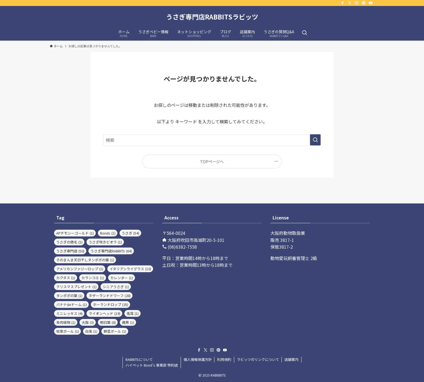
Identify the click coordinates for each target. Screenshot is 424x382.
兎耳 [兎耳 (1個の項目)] (133, 313)
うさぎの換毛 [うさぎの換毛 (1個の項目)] (69, 242)
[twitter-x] (349, 3)
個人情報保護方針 (198, 359)
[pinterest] (363, 3)
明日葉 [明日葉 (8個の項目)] (108, 322)
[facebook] (342, 3)
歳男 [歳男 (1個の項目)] (128, 322)
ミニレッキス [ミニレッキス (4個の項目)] (69, 313)
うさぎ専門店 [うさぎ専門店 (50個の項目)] (70, 250)
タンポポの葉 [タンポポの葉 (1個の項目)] (69, 295)
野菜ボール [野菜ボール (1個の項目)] (115, 331)
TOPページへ (212, 161)
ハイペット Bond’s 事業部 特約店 (151, 365)
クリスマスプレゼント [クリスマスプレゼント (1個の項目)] (76, 286)
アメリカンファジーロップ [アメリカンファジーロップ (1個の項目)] (79, 268)
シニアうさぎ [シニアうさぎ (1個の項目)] (116, 286)
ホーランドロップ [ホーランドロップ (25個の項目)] (110, 304)
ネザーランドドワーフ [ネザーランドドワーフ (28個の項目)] (110, 295)
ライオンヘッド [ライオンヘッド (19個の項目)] (104, 313)
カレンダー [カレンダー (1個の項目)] (121, 277)
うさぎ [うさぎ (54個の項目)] (130, 233)
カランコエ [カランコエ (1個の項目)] (92, 277)
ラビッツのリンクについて (258, 359)
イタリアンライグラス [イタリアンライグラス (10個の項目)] (130, 268)
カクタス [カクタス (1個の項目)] (65, 277)
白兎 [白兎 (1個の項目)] (91, 331)
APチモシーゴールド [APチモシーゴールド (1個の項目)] (75, 233)
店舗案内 (291, 359)
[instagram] (356, 3)
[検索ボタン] (304, 33)
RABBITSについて (139, 359)
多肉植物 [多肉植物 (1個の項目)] (65, 322)
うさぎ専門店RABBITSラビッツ (212, 17)
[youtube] (370, 3)
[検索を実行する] (315, 140)
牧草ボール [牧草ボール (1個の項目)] (67, 331)
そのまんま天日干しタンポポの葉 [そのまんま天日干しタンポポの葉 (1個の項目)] (85, 259)
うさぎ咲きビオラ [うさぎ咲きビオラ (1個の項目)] (105, 242)
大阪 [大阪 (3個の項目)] (88, 322)
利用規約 (224, 359)
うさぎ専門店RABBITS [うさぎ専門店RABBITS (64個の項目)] (111, 250)
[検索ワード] (212, 140)
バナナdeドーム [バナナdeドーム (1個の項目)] (71, 304)
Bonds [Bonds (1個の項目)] (107, 233)
